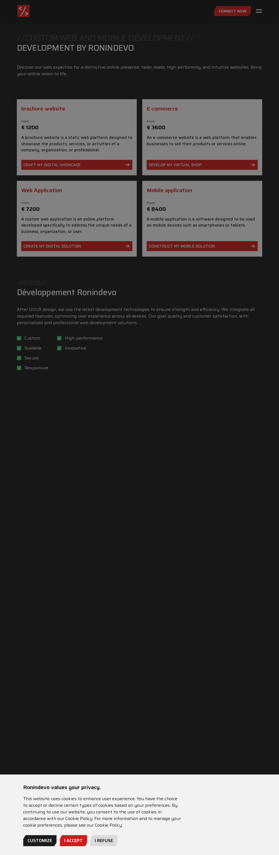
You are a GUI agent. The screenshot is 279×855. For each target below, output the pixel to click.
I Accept (73, 840)
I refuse (104, 840)
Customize (40, 840)
